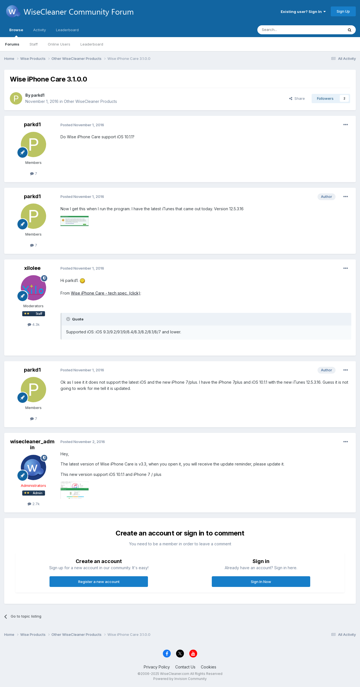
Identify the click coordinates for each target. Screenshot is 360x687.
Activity (39, 30)
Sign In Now (261, 581)
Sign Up (343, 11)
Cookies (208, 667)
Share (297, 98)
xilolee (32, 268)
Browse (16, 32)
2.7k (34, 503)
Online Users (59, 44)
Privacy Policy (157, 667)
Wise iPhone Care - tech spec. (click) (105, 293)
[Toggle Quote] (68, 319)
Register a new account (99, 581)
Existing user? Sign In (303, 11)
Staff (34, 44)
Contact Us (185, 667)
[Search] (286, 29)
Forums (12, 44)
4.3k (34, 324)
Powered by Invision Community (180, 679)
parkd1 (37, 95)
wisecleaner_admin (32, 445)
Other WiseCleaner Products (90, 101)
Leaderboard (91, 44)
